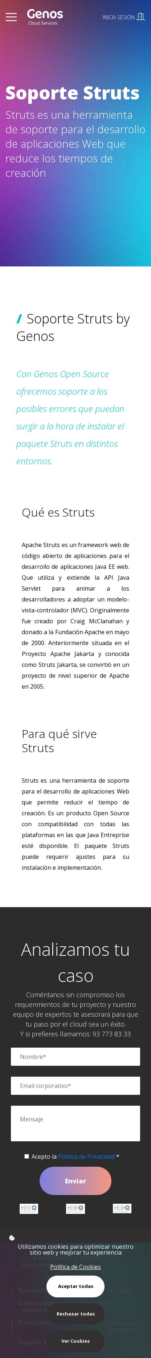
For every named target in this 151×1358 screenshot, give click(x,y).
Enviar (75, 1180)
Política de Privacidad (86, 1157)
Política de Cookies (75, 1267)
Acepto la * (75, 1157)
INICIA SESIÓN (124, 17)
